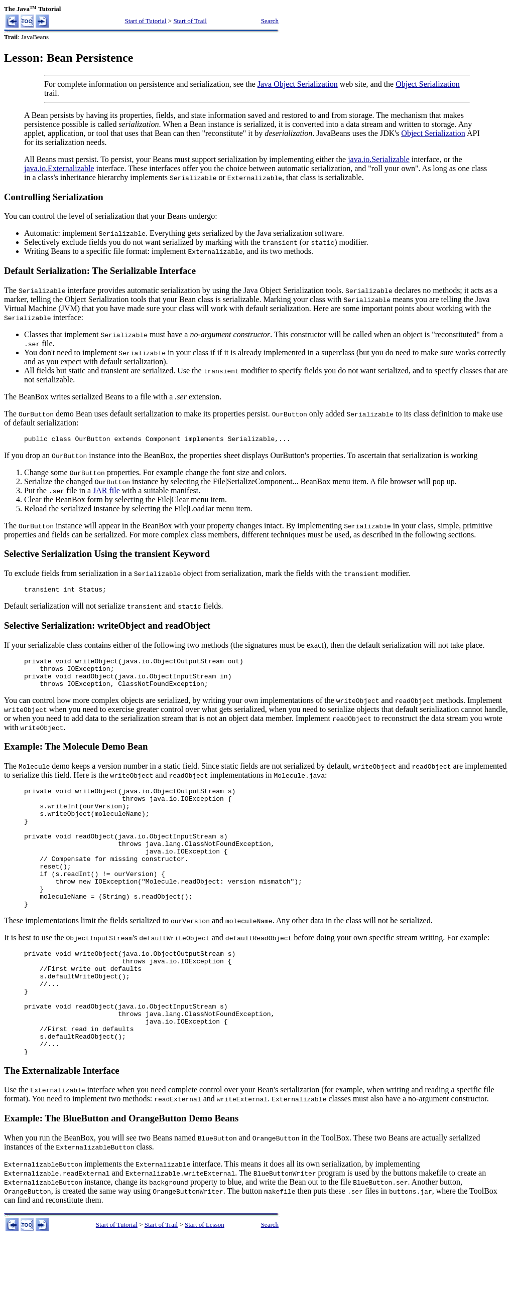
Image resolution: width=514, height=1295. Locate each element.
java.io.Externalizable (59, 168)
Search (270, 21)
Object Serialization (428, 84)
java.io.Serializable (379, 159)
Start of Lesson (204, 1278)
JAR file (106, 492)
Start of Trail (189, 21)
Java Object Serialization (298, 84)
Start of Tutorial (145, 21)
